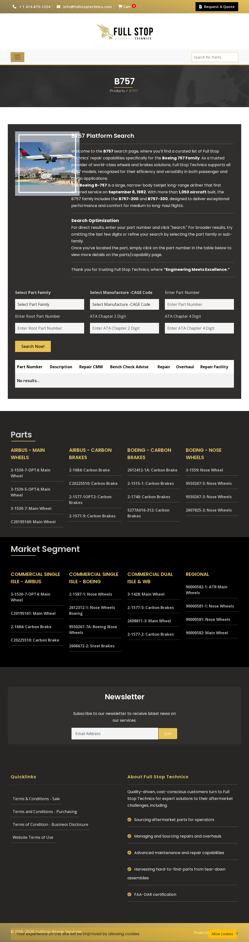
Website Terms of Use (33, 837)
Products (117, 90)
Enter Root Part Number (37, 316)
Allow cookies (222, 934)
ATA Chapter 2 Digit (108, 316)
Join (167, 733)
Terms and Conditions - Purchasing (45, 811)
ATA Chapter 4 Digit (183, 316)
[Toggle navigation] (17, 57)
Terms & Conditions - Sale (36, 798)
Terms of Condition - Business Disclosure (50, 824)
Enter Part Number (182, 292)
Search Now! (32, 346)
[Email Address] (115, 733)
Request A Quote (217, 6)
